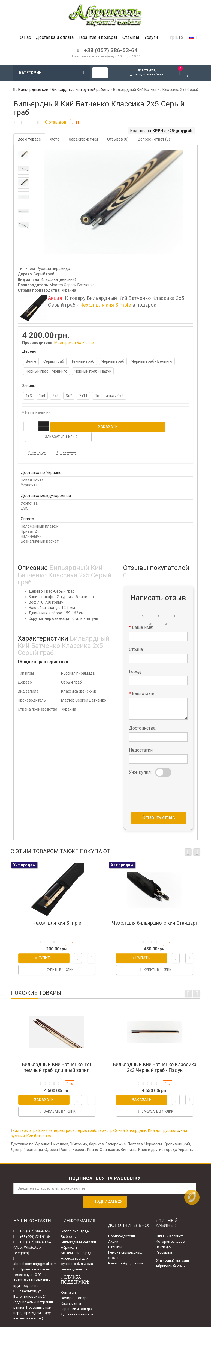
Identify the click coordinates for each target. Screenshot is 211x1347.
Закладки (164, 1236)
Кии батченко (38, 1125)
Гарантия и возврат (98, 37)
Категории (51, 72)
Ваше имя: (142, 616)
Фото (54, 139)
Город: (135, 660)
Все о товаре (29, 139)
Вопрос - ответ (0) (154, 139)
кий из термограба (58, 1119)
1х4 (42, 396)
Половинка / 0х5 (109, 396)
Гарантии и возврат (77, 1298)
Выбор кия (70, 1226)
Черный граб (112, 361)
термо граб (86, 1119)
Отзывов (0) (118, 139)
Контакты (69, 1282)
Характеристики (83, 139)
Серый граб (53, 361)
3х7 (69, 396)
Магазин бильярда (76, 1242)
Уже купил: (140, 761)
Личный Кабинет (169, 1225)
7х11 (83, 396)
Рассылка (164, 1242)
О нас (25, 37)
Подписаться (105, 1190)
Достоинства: (142, 717)
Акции (113, 1231)
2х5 (55, 396)
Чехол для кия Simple (105, 305)
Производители (121, 1225)
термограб (107, 1119)
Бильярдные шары (76, 1259)
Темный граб (82, 361)
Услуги (152, 37)
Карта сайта (71, 1293)
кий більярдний (132, 1119)
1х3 (29, 396)
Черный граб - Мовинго (46, 371)
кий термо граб (26, 1119)
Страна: (136, 638)
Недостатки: (141, 739)
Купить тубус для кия (125, 1253)
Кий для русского (163, 1119)
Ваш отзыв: (143, 682)
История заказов (170, 1231)
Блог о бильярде (75, 1220)
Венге (31, 361)
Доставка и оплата (55, 37)
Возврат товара (74, 1287)
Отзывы (130, 37)
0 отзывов (56, 122)
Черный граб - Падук (92, 371)
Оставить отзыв (158, 806)
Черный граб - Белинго (151, 361)
